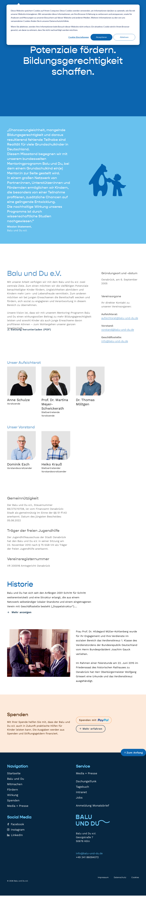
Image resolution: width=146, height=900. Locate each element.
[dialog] (73, 25)
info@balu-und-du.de (89, 853)
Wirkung (12, 795)
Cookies (135, 877)
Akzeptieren (101, 37)
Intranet (81, 792)
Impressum (103, 877)
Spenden (13, 800)
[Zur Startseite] (93, 820)
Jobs (79, 797)
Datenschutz (120, 877)
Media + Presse (17, 805)
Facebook (15, 824)
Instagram (16, 829)
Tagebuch (82, 786)
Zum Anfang (133, 752)
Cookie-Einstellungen (78, 37)
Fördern (12, 789)
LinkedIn (15, 835)
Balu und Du (15, 778)
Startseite (14, 773)
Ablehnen (124, 37)
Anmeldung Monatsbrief (92, 805)
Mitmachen (14, 784)
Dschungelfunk (86, 781)
